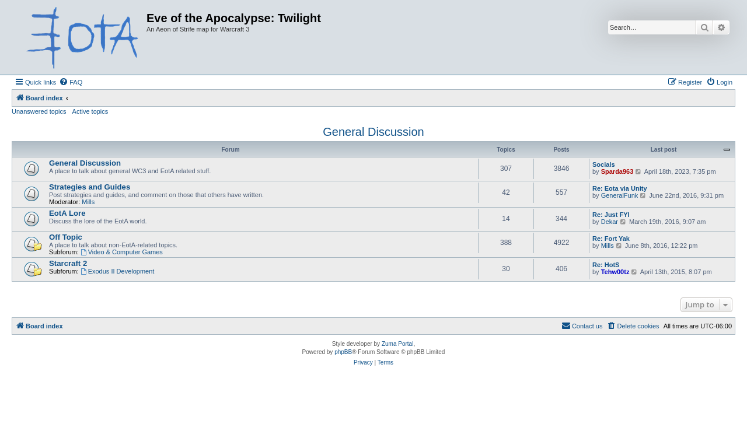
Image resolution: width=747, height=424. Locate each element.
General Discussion (373, 131)
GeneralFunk (619, 195)
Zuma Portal (397, 344)
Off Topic (65, 237)
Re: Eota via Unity (619, 188)
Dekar (609, 221)
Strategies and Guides (89, 187)
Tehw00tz (615, 271)
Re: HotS (605, 264)
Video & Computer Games (122, 251)
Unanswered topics (39, 111)
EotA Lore (67, 213)
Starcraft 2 (68, 263)
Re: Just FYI (611, 214)
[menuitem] (70, 82)
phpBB (343, 352)
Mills (88, 201)
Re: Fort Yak (611, 238)
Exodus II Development (118, 271)
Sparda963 (617, 171)
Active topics (90, 111)
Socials (603, 164)
